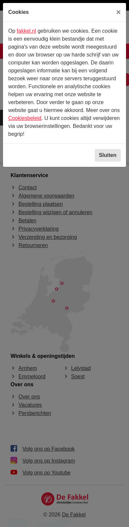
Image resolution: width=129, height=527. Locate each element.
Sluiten (107, 155)
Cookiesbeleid (25, 118)
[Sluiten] (118, 12)
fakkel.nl (26, 31)
